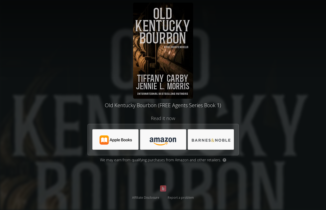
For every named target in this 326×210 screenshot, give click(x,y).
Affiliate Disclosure (145, 197)
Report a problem (181, 197)
